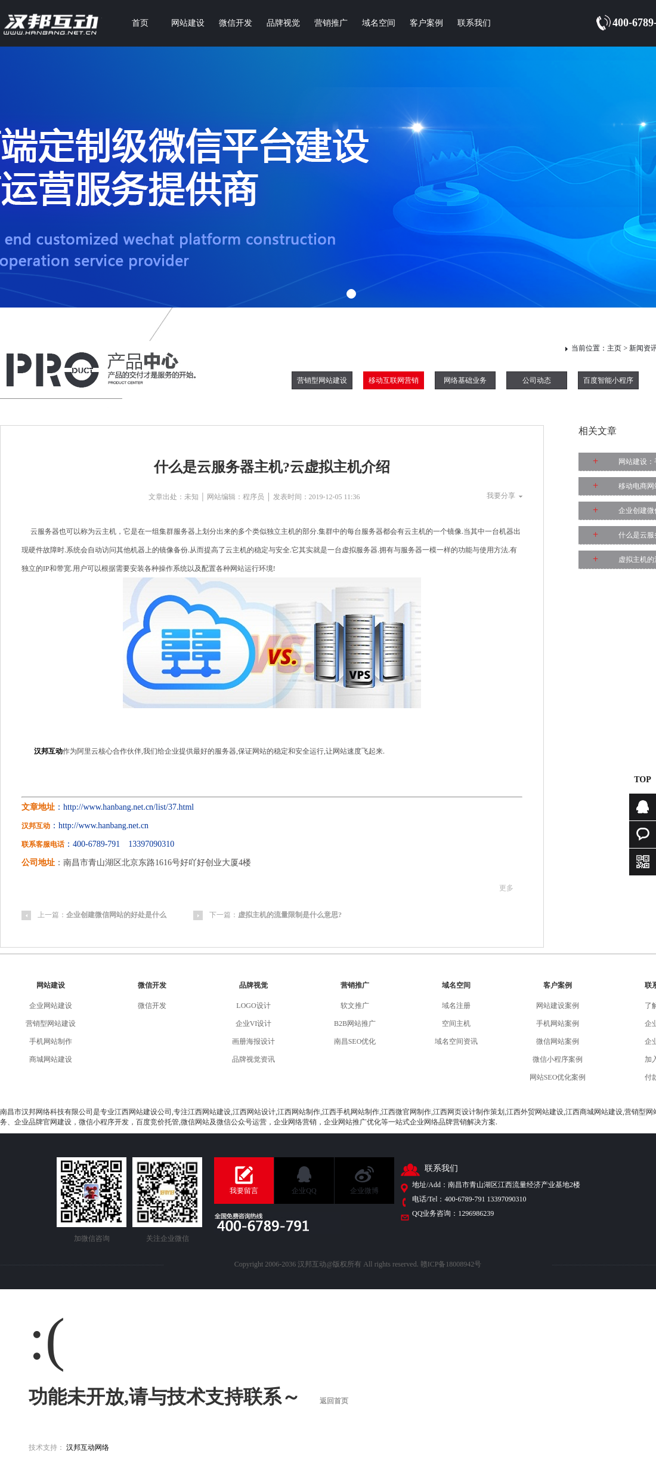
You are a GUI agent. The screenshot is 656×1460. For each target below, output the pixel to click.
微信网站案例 (557, 1041)
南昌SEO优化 (355, 1041)
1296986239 (476, 1213)
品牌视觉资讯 (253, 1059)
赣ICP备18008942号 (451, 1264)
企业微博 (364, 1191)
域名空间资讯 (456, 1041)
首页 (140, 23)
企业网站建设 (50, 1005)
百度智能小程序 (608, 380)
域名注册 (456, 1005)
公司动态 (536, 380)
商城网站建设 (50, 1059)
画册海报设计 (253, 1041)
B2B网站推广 (355, 1023)
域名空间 (378, 23)
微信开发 (235, 23)
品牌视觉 (283, 23)
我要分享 (501, 495)
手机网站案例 (557, 1023)
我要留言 (244, 1191)
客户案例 (426, 23)
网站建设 (188, 23)
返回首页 (334, 1401)
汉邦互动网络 (87, 1447)
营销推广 (331, 23)
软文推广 (355, 1005)
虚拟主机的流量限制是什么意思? (290, 915)
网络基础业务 (465, 380)
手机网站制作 (50, 1041)
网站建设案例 (557, 1005)
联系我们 (474, 23)
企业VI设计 (254, 1023)
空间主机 (456, 1023)
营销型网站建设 (322, 380)
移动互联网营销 (394, 380)
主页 (614, 348)
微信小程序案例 (558, 1059)
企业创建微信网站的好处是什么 (116, 915)
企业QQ (304, 1191)
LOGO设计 (253, 1005)
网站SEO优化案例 (558, 1077)
